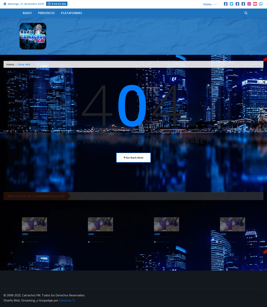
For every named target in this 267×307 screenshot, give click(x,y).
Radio (27, 13)
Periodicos (46, 13)
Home (10, 65)
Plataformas (71, 13)
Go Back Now (133, 157)
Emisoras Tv (67, 300)
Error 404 (24, 65)
